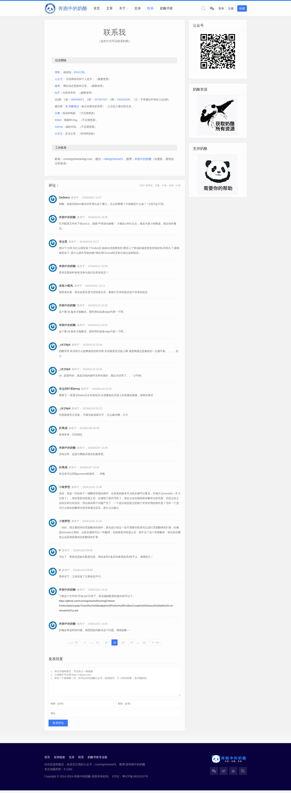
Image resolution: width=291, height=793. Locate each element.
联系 (150, 8)
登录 (221, 8)
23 (97, 644)
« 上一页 (73, 644)
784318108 (123, 100)
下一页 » (155, 644)
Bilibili (58, 120)
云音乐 (59, 134)
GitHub (59, 127)
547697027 (101, 100)
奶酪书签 (166, 8)
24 (105, 644)
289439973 (77, 100)
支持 (137, 8)
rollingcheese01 (114, 160)
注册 (231, 8)
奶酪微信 (74, 107)
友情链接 (59, 759)
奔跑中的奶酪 (143, 160)
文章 (109, 8)
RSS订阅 (79, 73)
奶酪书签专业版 (98, 759)
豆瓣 (58, 114)
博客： (59, 73)
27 (131, 644)
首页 (96, 8)
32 (144, 644)
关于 (122, 8)
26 (123, 644)
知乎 (58, 93)
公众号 (59, 80)
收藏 (242, 8)
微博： (59, 86)
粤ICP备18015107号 (135, 778)
